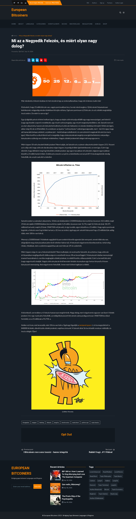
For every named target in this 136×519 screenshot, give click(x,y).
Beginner (93, 493)
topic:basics (95, 422)
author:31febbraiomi (96, 498)
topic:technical (103, 485)
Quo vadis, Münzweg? (71, 484)
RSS (88, 3)
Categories (41, 24)
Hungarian (26, 422)
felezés (49, 422)
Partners (109, 3)
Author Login (119, 3)
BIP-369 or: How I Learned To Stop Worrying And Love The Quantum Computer (73, 474)
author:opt (85, 422)
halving (41, 422)
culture (92, 480)
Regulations (87, 24)
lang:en (113, 485)
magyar (34, 422)
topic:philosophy (105, 476)
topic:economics (117, 489)
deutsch (92, 485)
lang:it (100, 480)
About (21, 24)
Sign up (102, 3)
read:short (75, 422)
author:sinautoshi (96, 489)
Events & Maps (53, 24)
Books (64, 24)
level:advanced (95, 471)
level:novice (65, 422)
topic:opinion (103, 493)
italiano (107, 480)
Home (14, 24)
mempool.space (85, 325)
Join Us (97, 24)
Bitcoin (107, 489)
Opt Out (21, 51)
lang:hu (56, 422)
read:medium (107, 471)
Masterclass (75, 24)
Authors (94, 3)
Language (30, 24)
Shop (105, 24)
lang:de (115, 480)
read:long (114, 493)
